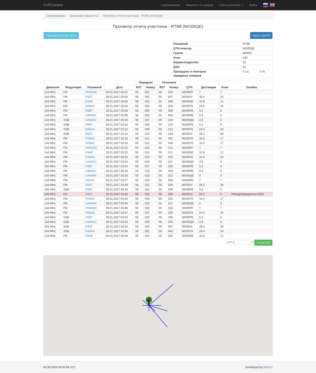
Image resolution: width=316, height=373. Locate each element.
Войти (253, 5)
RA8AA (90, 106)
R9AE (89, 101)
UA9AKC (91, 120)
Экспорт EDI (263, 242)
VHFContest (53, 5)
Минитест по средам (199, 5)
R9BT (89, 110)
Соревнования (170, 5)
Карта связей (261, 35)
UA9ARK (91, 175)
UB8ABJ (90, 115)
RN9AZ (90, 138)
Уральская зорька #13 (84, 15)
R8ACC (268, 367)
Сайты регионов (231, 5)
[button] (161, 301)
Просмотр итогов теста (61, 35)
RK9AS (90, 180)
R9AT (89, 96)
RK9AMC (91, 92)
